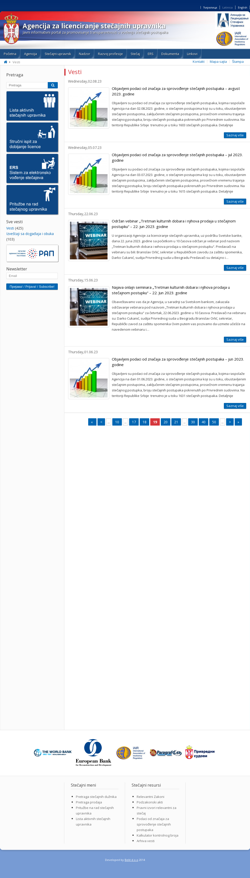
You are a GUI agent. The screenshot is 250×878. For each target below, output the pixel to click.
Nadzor (84, 53)
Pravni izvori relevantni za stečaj (156, 810)
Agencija (30, 53)
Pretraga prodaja (89, 802)
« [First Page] (92, 422)
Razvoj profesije (110, 53)
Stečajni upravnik (58, 53)
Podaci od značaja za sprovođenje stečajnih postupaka (154, 824)
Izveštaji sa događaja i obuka (30, 233)
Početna (10, 53)
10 (117, 422)
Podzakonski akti (150, 802)
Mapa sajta (218, 61)
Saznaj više (235, 135)
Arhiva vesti (146, 841)
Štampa (238, 61)
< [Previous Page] (101, 422)
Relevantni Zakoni (150, 796)
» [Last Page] (238, 422)
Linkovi (192, 53)
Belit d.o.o (131, 860)
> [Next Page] (230, 422)
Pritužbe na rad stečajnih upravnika (95, 810)
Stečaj (135, 53)
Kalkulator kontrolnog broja (157, 835)
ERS (151, 53)
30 (193, 422)
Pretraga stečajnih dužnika (96, 796)
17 (134, 422)
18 (144, 422)
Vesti (10, 228)
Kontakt (199, 61)
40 (204, 422)
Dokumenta (170, 53)
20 (166, 422)
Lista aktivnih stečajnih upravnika (93, 821)
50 (214, 422)
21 (176, 422)
